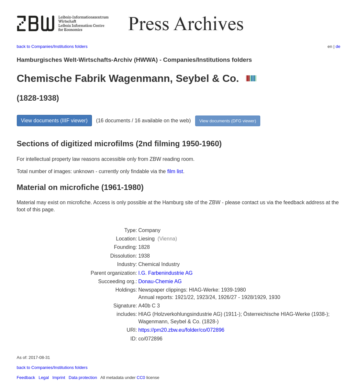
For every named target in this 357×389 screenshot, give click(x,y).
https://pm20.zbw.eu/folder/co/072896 (181, 330)
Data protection (83, 377)
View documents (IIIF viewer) (54, 120)
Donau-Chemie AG (160, 281)
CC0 (141, 377)
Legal (44, 377)
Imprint (58, 377)
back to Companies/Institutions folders (52, 46)
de (338, 46)
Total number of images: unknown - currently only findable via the (92, 171)
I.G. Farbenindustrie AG (165, 273)
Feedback (26, 377)
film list (175, 171)
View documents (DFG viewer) (227, 120)
